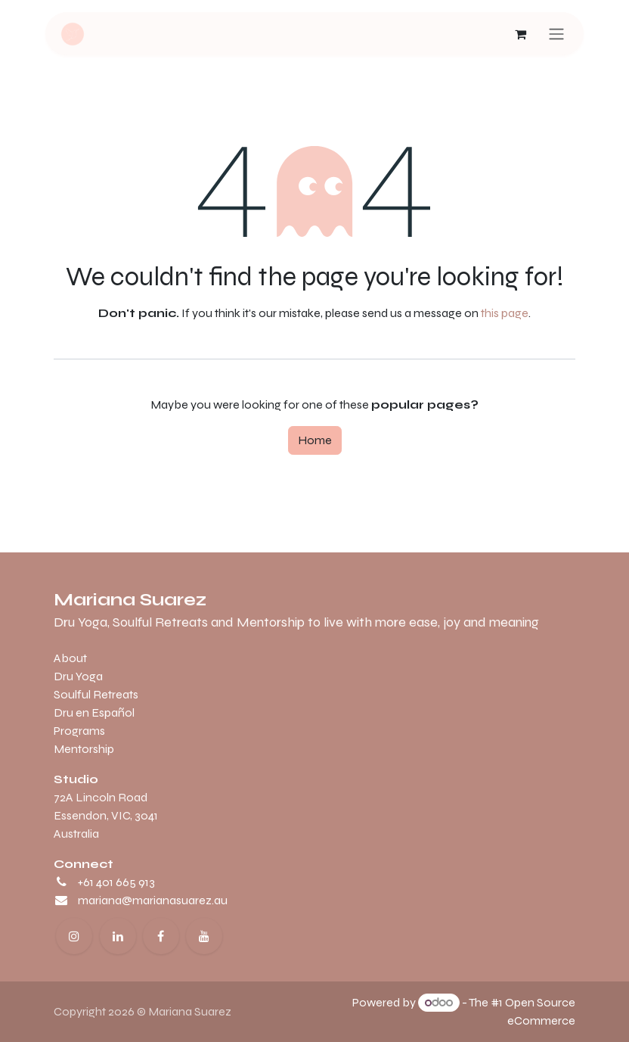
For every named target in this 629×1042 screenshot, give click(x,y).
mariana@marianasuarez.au (153, 900)
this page (504, 313)
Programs (79, 730)
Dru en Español (94, 712)
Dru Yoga (78, 676)
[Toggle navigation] (556, 33)
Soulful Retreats (96, 694)
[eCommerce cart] (520, 34)
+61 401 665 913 (116, 882)
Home (315, 440)
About (70, 658)
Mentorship (84, 749)
